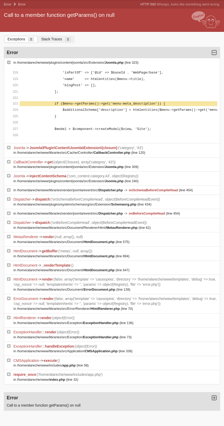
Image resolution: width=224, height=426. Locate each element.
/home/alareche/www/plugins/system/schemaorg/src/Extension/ (77, 204)
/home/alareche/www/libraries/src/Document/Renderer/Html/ (77, 228)
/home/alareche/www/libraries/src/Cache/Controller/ (74, 153)
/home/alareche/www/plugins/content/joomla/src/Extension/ (71, 62)
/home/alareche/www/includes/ (46, 365)
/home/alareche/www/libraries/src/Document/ (66, 242)
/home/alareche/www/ (41, 379)
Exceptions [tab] (20, 39)
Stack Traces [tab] (56, 39)
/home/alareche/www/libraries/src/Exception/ (68, 323)
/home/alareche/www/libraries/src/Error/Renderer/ (69, 309)
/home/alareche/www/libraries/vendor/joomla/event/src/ (70, 190)
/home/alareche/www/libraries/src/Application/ (68, 351)
